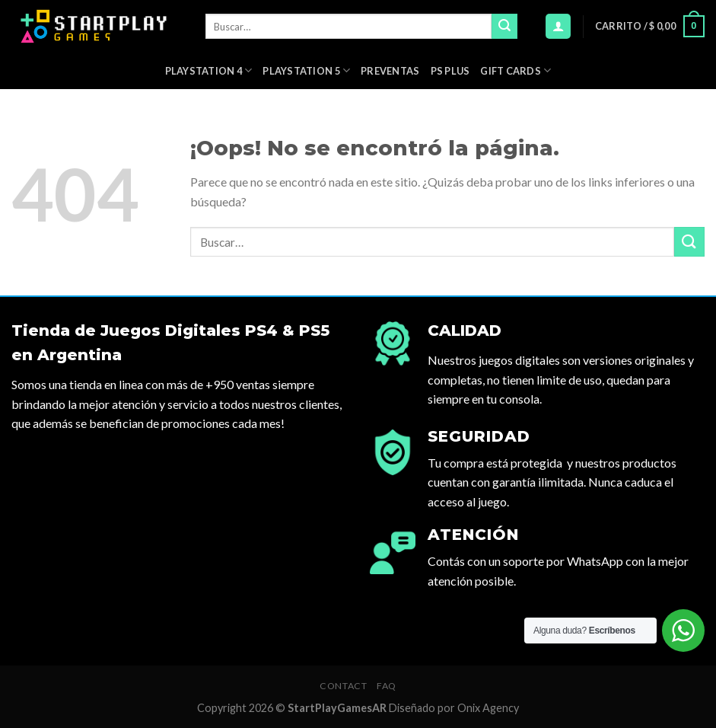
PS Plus (450, 71)
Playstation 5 (306, 70)
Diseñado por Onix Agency (454, 707)
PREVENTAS (390, 71)
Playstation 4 (209, 70)
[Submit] (504, 27)
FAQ (386, 685)
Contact (343, 685)
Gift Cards (515, 70)
